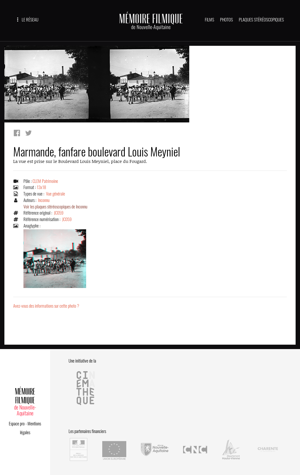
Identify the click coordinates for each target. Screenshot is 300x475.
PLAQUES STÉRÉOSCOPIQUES (261, 20)
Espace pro (17, 424)
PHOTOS (226, 20)
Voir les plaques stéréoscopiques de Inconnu (55, 207)
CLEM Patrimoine (45, 181)
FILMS (209, 20)
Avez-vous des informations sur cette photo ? (46, 306)
